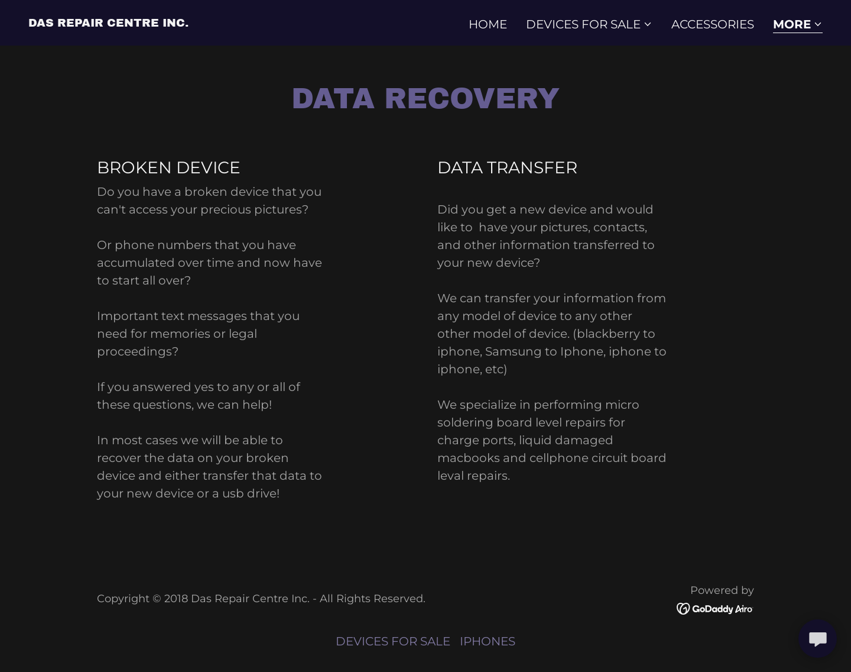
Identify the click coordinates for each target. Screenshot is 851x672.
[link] (108, 22)
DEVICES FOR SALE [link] (393, 641)
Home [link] (488, 24)
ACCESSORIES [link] (712, 24)
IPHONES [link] (487, 641)
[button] (589, 24)
